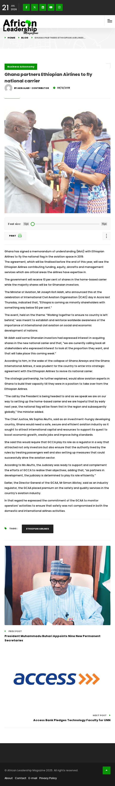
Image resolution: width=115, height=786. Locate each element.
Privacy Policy (48, 778)
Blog (24, 37)
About (9, 778)
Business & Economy (20, 66)
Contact (20, 778)
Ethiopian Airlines (37, 528)
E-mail (33, 778)
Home (11, 37)
